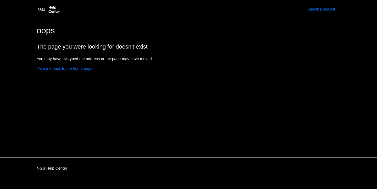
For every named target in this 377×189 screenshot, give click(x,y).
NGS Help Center (52, 168)
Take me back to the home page (64, 68)
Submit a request (321, 9)
